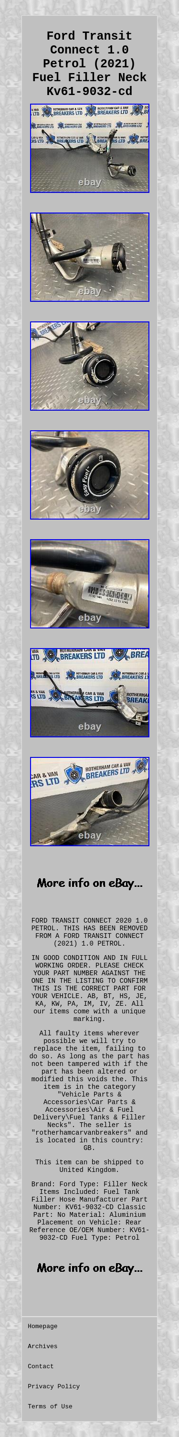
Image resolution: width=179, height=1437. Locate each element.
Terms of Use (50, 1406)
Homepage (42, 1326)
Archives (42, 1346)
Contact (41, 1366)
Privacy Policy (54, 1386)
